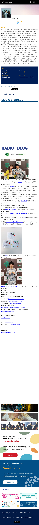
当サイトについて (6, 512)
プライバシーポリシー (7, 514)
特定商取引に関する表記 (24, 512)
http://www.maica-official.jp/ (26, 77)
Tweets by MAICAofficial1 (8, 87)
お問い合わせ (15, 512)
